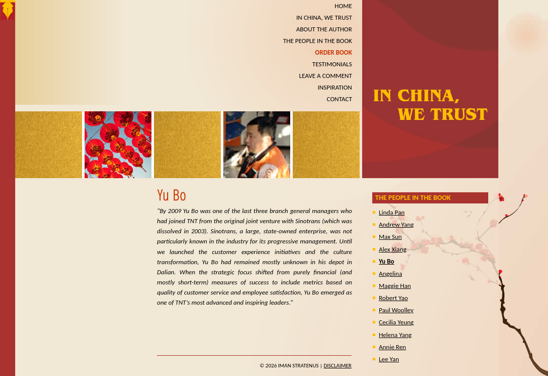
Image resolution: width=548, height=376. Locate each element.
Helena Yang (395, 335)
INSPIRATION (335, 87)
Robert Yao (393, 298)
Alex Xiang (392, 249)
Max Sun (390, 236)
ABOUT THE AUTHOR (324, 29)
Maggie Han (395, 285)
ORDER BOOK (333, 52)
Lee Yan (389, 359)
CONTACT (339, 99)
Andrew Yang (396, 224)
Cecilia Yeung (396, 322)
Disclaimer (337, 365)
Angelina (390, 273)
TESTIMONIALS (332, 64)
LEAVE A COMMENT (325, 75)
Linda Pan (392, 212)
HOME (343, 6)
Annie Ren (392, 347)
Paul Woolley (396, 310)
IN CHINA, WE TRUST (324, 17)
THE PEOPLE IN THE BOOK (317, 41)
